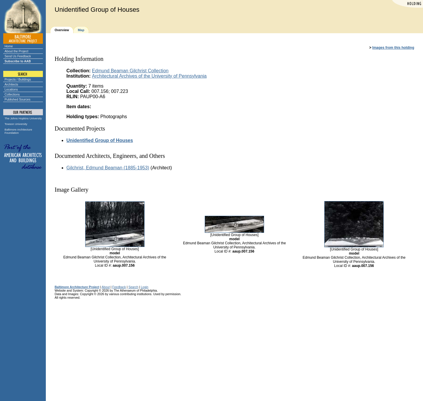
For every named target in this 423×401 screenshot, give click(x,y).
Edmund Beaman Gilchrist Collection (130, 70)
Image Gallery (71, 189)
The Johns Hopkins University (23, 118)
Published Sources (18, 99)
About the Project (16, 51)
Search (133, 287)
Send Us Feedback (18, 56)
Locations (11, 89)
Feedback (119, 287)
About (106, 287)
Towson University (16, 124)
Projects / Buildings (18, 79)
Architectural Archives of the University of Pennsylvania (149, 75)
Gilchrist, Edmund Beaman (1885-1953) (107, 167)
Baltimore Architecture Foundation (18, 131)
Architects (11, 84)
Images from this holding (393, 48)
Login (144, 287)
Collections (12, 94)
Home (9, 46)
